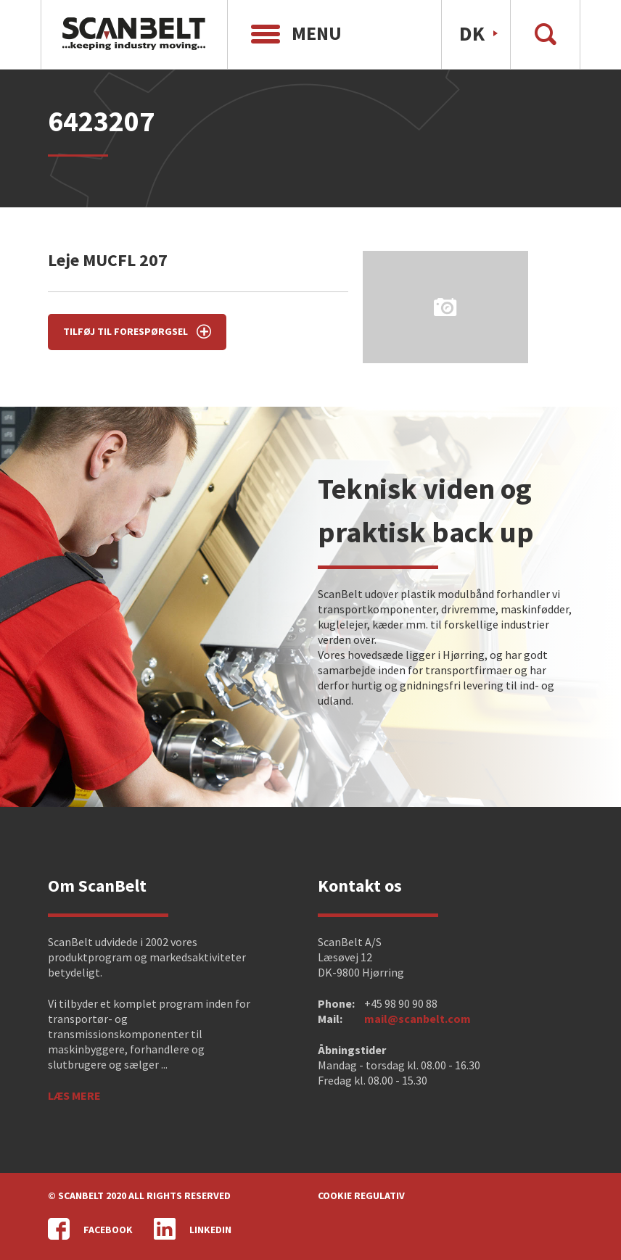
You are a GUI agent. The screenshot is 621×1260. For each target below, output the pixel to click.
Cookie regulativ (361, 1195)
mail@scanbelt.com (417, 1018)
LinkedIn (192, 1229)
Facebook (90, 1229)
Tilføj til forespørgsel (137, 331)
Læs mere (74, 1095)
